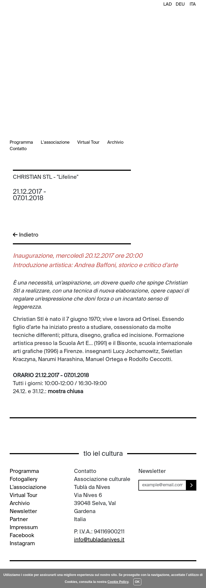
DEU (180, 4)
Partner (19, 519)
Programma (21, 143)
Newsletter (23, 511)
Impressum (24, 527)
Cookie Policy (118, 582)
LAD (167, 4)
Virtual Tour (88, 143)
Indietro (25, 235)
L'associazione (55, 143)
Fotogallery (23, 479)
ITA (193, 4)
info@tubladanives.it (99, 540)
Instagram (22, 544)
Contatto (18, 149)
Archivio (115, 143)
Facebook (22, 535)
